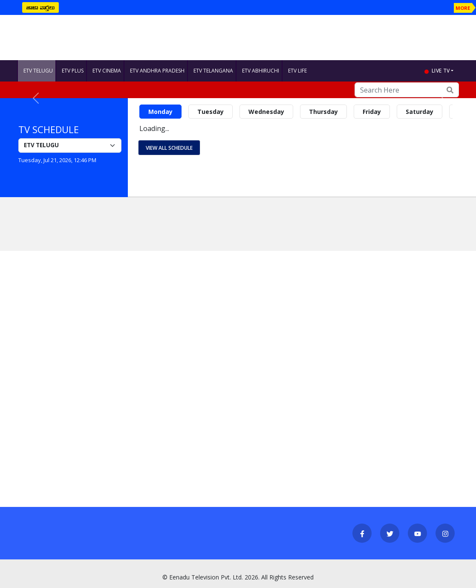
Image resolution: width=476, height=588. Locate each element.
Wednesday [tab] (266, 112)
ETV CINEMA (106, 70)
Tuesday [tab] (210, 112)
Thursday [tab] (323, 112)
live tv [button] (441, 70)
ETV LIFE (297, 70)
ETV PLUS (73, 70)
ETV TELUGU (38, 70)
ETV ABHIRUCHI (260, 70)
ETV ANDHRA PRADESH (157, 70)
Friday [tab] (372, 112)
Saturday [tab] (419, 112)
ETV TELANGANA (213, 70)
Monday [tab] (160, 112)
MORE (463, 8)
